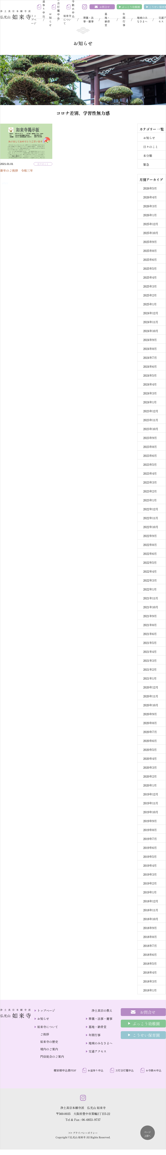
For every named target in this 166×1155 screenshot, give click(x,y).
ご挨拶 (44, 1034)
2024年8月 (150, 348)
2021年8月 (150, 625)
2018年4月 (150, 972)
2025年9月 (150, 241)
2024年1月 (150, 402)
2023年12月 (150, 411)
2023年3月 (150, 482)
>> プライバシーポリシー (83, 1133)
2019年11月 (150, 803)
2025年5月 (150, 268)
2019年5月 (150, 856)
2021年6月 (150, 634)
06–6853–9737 (91, 1119)
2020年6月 (150, 740)
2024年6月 (150, 366)
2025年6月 (150, 259)
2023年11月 (150, 420)
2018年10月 (150, 919)
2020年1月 (150, 785)
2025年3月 (150, 286)
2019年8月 (150, 830)
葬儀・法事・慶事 (88, 19)
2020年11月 (150, 696)
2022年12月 (150, 509)
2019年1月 (150, 892)
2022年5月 (150, 562)
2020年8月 (150, 723)
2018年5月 (150, 963)
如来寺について (67, 19)
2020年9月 (150, 714)
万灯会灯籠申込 (124, 1070)
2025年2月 (150, 295)
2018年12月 (150, 901)
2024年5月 (150, 375)
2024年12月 (150, 313)
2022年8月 (150, 544)
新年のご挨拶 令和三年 (16, 170)
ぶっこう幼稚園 (131, 7)
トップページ (33, 19)
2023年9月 (150, 437)
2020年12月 (150, 687)
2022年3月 (150, 580)
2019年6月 (150, 847)
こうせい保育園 (146, 1035)
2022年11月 (150, 518)
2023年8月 (150, 446)
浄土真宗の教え (102, 1010)
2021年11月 (150, 598)
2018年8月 (150, 936)
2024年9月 (150, 339)
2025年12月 (150, 224)
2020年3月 (150, 767)
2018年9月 (150, 928)
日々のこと (43, 163)
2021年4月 (150, 651)
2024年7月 (150, 357)
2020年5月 (150, 749)
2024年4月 (150, 384)
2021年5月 (150, 642)
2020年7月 (150, 732)
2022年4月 (150, 571)
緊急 (146, 164)
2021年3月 (150, 660)
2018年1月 (150, 990)
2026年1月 (150, 215)
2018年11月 (150, 910)
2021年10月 (150, 607)
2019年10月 (150, 812)
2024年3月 (150, 393)
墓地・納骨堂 (107, 19)
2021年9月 (150, 616)
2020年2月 (150, 776)
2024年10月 (150, 331)
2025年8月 (150, 250)
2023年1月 (150, 500)
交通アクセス (97, 1051)
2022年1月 (150, 589)
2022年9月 (150, 536)
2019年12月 (150, 794)
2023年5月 (150, 464)
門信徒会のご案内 (52, 1056)
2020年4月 (150, 758)
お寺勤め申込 (153, 1070)
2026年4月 (150, 197)
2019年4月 (150, 865)
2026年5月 (150, 188)
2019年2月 (150, 883)
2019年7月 (150, 838)
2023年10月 (150, 429)
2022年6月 (150, 553)
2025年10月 (150, 233)
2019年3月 (150, 874)
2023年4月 (150, 473)
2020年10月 (150, 705)
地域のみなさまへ (142, 19)
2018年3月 (150, 981)
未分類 (147, 155)
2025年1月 (150, 304)
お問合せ (104, 7)
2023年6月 (150, 455)
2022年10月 (150, 527)
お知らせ (50, 19)
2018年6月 (150, 954)
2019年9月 (150, 821)
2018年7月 (150, 945)
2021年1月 (150, 678)
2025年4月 (150, 277)
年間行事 (124, 19)
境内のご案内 (49, 1049)
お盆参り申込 (95, 1070)
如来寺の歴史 (49, 1041)
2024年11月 (150, 322)
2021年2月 (150, 669)
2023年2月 (150, 491)
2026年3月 (150, 206)
